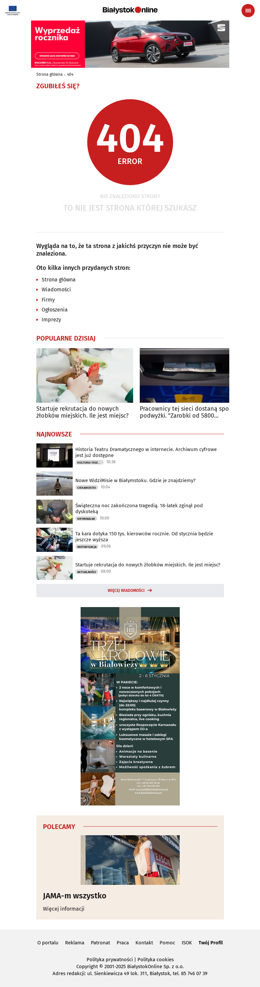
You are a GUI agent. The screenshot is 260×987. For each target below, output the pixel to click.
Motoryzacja (86, 547)
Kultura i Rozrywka (90, 462)
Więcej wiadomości (126, 590)
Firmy (48, 300)
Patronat (100, 943)
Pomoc (167, 943)
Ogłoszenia (55, 310)
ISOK (187, 943)
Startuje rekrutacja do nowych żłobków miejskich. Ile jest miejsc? (82, 412)
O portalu (47, 943)
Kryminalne (86, 518)
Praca (123, 943)
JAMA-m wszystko (74, 895)
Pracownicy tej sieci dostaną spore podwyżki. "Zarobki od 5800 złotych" (187, 412)
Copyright (87, 966)
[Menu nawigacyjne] (248, 10)
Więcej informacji (64, 909)
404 (70, 74)
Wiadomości (56, 289)
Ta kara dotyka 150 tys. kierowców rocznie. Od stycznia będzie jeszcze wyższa (144, 537)
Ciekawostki (86, 487)
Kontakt (144, 943)
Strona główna (49, 74)
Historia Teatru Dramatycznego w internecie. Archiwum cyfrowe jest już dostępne (146, 452)
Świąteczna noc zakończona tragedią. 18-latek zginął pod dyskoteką (139, 508)
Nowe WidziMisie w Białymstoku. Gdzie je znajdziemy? (135, 480)
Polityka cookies (155, 960)
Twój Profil (211, 943)
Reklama (74, 943)
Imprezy (51, 319)
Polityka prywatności (110, 960)
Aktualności (86, 572)
